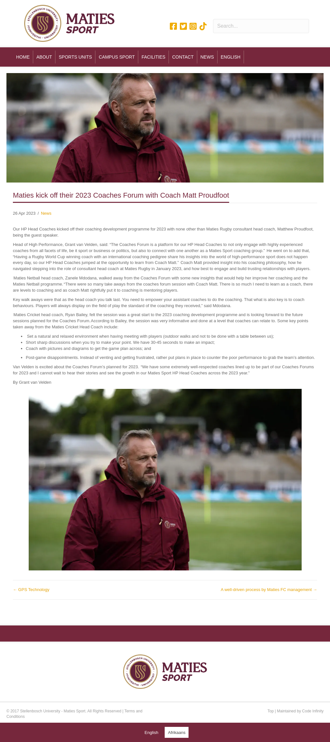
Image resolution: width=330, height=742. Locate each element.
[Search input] (261, 26)
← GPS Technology (31, 589)
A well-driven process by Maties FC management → (269, 589)
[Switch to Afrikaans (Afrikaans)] (177, 732)
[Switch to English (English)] (151, 732)
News (46, 213)
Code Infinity (313, 711)
